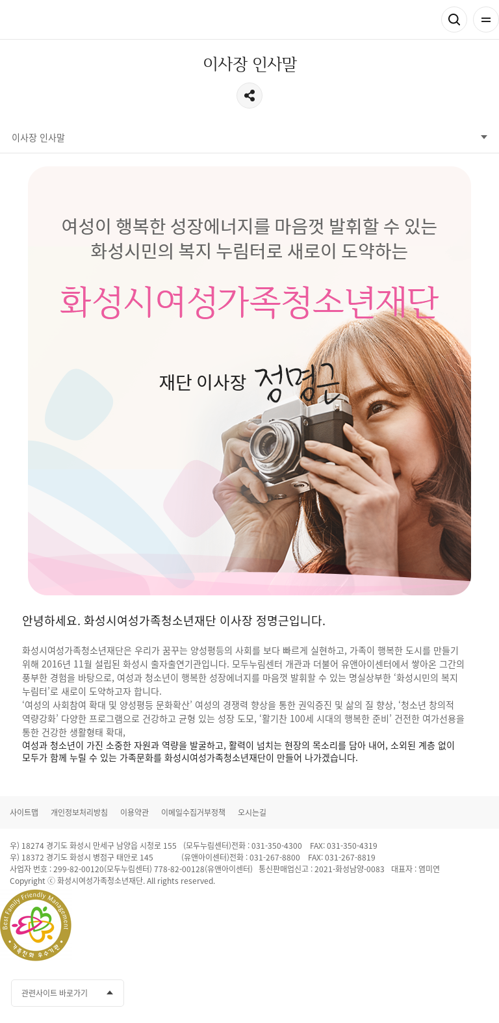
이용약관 (134, 812)
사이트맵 (24, 812)
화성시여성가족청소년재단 (72, 20)
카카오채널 (406, 993)
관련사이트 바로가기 (54, 993)
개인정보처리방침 (79, 812)
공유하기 (249, 95)
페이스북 (382, 993)
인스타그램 (454, 993)
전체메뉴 (486, 19)
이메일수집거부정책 (193, 812)
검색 (454, 19)
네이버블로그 (478, 993)
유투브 (430, 993)
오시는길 (252, 812)
